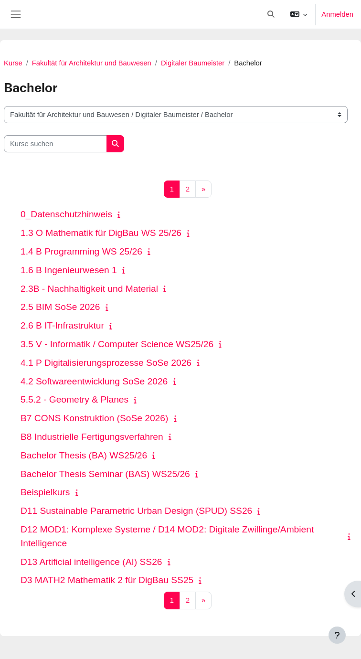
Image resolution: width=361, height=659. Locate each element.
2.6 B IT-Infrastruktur (62, 325)
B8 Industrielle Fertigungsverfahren (92, 437)
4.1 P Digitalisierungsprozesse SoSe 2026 (106, 363)
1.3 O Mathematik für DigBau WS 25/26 (101, 233)
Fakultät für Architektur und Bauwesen (91, 63)
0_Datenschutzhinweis (66, 214)
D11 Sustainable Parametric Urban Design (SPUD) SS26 (136, 511)
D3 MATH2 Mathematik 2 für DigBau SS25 (107, 580)
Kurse (13, 63)
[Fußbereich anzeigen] (337, 635)
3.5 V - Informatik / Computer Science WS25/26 (117, 344)
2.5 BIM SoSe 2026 (60, 307)
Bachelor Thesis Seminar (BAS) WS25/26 (105, 474)
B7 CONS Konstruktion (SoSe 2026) (94, 418)
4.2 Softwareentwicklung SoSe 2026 (94, 381)
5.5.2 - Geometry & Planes (74, 399)
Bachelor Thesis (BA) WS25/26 (84, 455)
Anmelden (337, 14)
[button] (271, 14)
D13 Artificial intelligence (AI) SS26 (91, 562)
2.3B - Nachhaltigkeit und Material (89, 289)
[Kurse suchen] (55, 143)
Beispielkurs (45, 492)
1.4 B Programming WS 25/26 (81, 251)
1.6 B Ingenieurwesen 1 (69, 270)
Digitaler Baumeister (192, 63)
